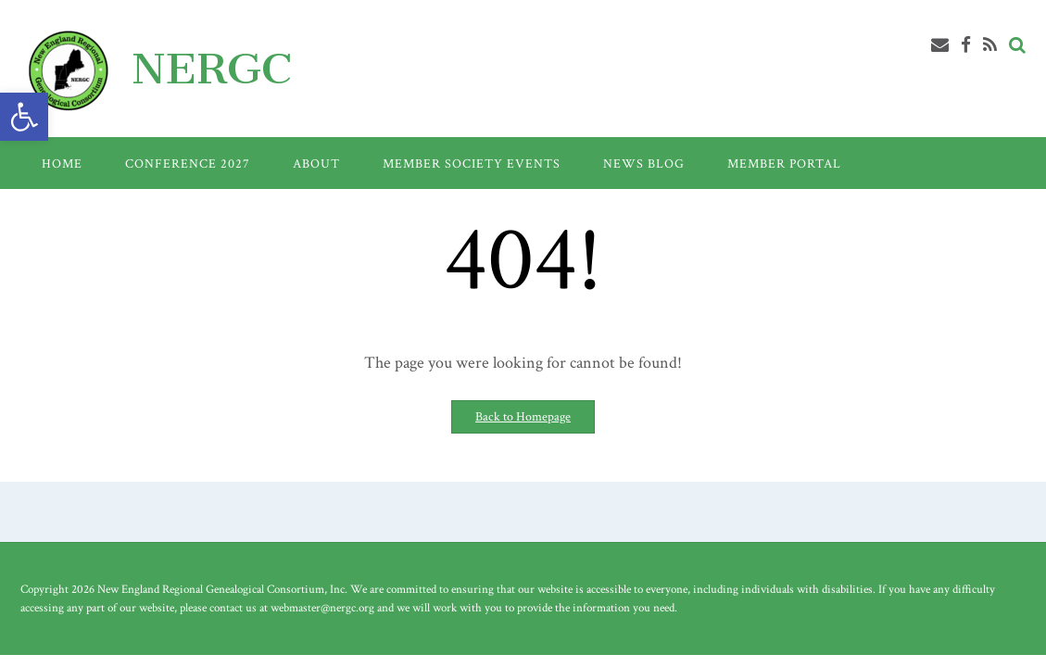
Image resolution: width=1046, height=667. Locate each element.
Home (62, 164)
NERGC (212, 68)
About (316, 164)
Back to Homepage (523, 417)
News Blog (644, 164)
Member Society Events (472, 164)
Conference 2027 (187, 164)
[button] (24, 117)
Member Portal (784, 164)
